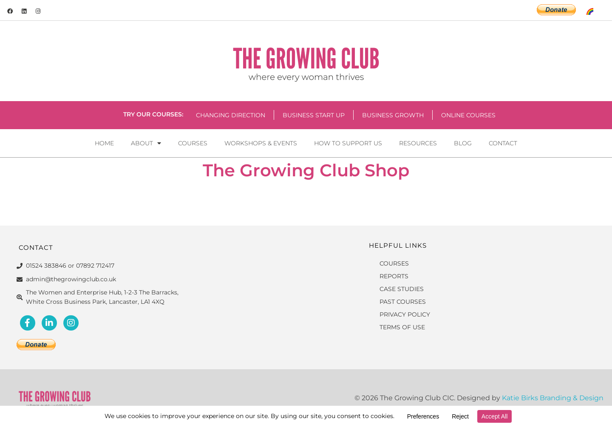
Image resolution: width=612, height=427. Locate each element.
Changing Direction (230, 115)
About (146, 143)
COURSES (394, 263)
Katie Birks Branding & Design (553, 398)
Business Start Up (314, 115)
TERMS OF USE (402, 327)
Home (104, 143)
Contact (503, 143)
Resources (418, 143)
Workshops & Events (260, 143)
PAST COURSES (403, 301)
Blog (463, 143)
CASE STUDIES (402, 289)
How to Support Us (348, 143)
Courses (192, 143)
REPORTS (394, 276)
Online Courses (468, 115)
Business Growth (393, 115)
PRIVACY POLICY (405, 314)
